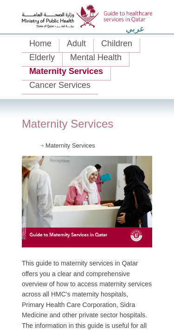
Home (40, 43)
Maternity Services (66, 71)
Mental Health (96, 57)
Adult (76, 43)
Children (116, 43)
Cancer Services (59, 85)
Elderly (42, 57)
